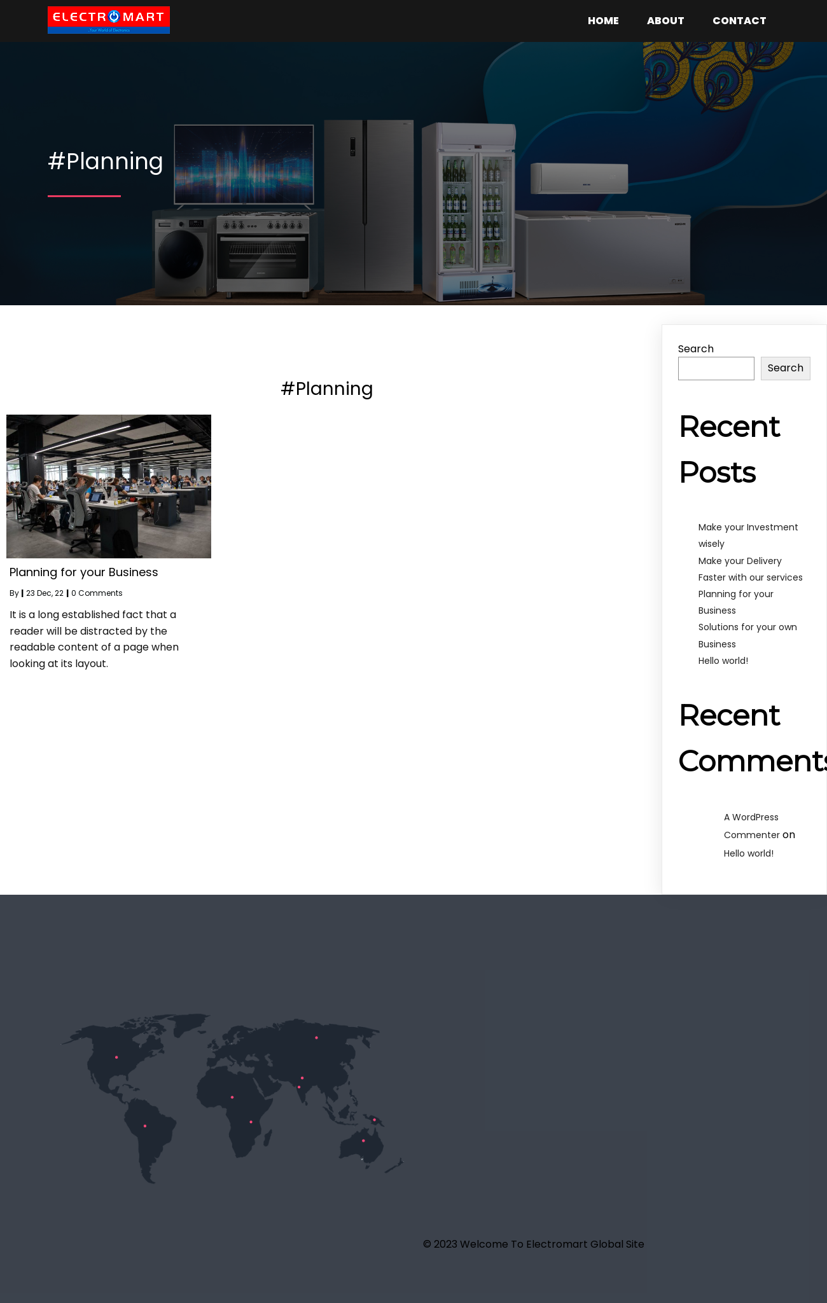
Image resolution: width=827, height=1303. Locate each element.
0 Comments (97, 593)
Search (696, 348)
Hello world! (723, 660)
